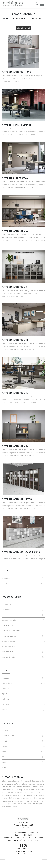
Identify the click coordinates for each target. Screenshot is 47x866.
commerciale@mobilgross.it (26, 832)
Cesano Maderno (23, 735)
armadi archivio (23, 604)
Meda (23, 751)
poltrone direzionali (23, 636)
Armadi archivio (39, 18)
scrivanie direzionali (23, 641)
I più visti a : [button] (8, 722)
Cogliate (23, 741)
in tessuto (23, 704)
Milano (23, 757)
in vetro (23, 709)
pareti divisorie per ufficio (23, 630)
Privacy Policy (23, 854)
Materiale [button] (6, 670)
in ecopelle (23, 678)
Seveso (23, 767)
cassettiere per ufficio (23, 620)
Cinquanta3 (23, 578)
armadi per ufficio (23, 609)
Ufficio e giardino (14, 18)
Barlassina (23, 730)
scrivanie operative (23, 646)
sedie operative (23, 651)
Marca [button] (5, 570)
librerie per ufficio (23, 625)
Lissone (23, 746)
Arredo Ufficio (27, 18)
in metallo (23, 688)
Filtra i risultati (23, 28)
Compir (23, 583)
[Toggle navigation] (42, 4)
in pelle (23, 693)
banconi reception (23, 615)
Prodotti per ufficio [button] (11, 596)
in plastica (23, 699)
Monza (23, 762)
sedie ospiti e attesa (23, 657)
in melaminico (23, 683)
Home (5, 18)
